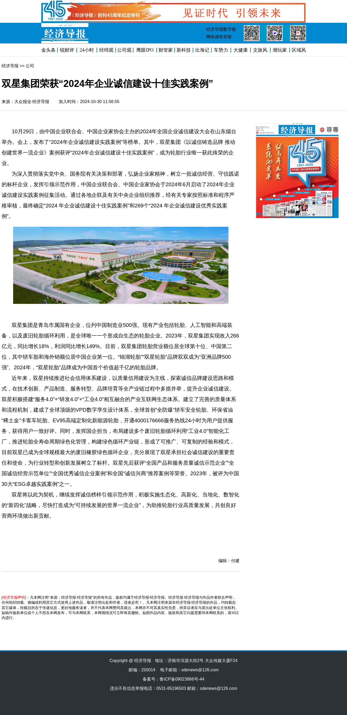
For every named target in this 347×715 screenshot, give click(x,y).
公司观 (124, 50)
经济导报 (10, 66)
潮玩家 (280, 50)
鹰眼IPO (145, 50)
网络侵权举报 (219, 36)
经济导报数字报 (221, 29)
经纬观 (106, 50)
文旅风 (260, 50)
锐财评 (67, 50)
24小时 (87, 50)
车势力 (221, 50)
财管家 (166, 50)
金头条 (48, 50)
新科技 (184, 50)
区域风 (299, 50)
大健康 (240, 50)
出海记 (202, 50)
